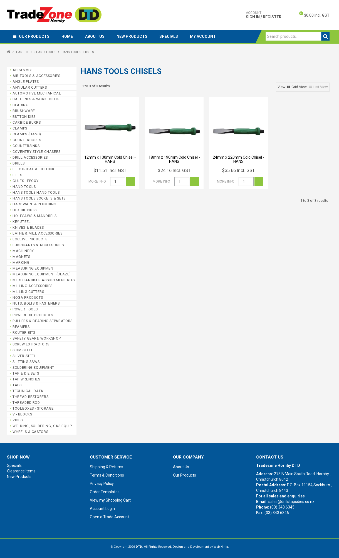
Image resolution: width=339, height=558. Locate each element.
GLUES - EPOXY (25, 181)
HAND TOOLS (24, 187)
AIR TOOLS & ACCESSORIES (36, 76)
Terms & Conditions (107, 475)
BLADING (20, 105)
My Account (213, 36)
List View (320, 87)
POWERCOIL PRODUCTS (33, 315)
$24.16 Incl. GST (174, 170)
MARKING (21, 262)
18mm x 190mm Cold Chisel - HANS (174, 159)
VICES (18, 420)
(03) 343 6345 (282, 507)
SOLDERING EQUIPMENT (33, 367)
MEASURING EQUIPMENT (34, 268)
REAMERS (21, 327)
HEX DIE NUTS (25, 210)
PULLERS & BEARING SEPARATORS (43, 321)
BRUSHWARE (24, 111)
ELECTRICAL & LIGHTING (34, 169)
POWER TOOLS (25, 309)
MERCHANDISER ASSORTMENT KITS (44, 280)
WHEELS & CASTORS (30, 432)
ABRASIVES (23, 70)
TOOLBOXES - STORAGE (33, 408)
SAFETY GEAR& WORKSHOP (37, 338)
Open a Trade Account (109, 517)
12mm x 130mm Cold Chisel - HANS (110, 159)
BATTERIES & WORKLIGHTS (36, 99)
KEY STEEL (22, 222)
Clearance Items (21, 471)
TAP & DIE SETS (26, 373)
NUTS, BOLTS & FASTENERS (36, 303)
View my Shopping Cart (110, 500)
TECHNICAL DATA (28, 391)
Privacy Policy (102, 483)
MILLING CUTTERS (28, 292)
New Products (138, 36)
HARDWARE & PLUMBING (34, 204)
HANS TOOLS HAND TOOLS (36, 52)
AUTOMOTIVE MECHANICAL (37, 93)
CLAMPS (20, 128)
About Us (99, 36)
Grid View (299, 87)
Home (70, 36)
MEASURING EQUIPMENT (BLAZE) (42, 274)
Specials (177, 36)
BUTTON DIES (24, 116)
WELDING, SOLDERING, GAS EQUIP (42, 426)
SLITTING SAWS (26, 362)
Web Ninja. (221, 547)
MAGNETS (21, 257)
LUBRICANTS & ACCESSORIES (38, 245)
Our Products (35, 36)
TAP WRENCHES (26, 379)
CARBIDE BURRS (27, 122)
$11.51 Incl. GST (110, 170)
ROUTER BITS (24, 332)
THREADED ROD (26, 402)
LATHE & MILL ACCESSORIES (37, 233)
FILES (17, 175)
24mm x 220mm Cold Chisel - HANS (238, 159)
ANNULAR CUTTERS (30, 87)
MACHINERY (23, 251)
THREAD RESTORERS (30, 397)
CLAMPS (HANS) (27, 134)
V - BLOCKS (22, 414)
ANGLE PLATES (26, 81)
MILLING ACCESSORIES (33, 286)
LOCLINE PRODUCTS (30, 239)
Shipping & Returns (106, 467)
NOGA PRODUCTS (28, 297)
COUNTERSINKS (26, 146)
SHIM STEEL (23, 350)
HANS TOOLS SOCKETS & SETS (39, 198)
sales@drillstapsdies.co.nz (291, 501)
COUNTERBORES (27, 140)
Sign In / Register (263, 15)
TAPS (17, 385)
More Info (97, 181)
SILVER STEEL (24, 356)
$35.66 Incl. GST (238, 170)
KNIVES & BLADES (28, 227)
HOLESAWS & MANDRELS (35, 216)
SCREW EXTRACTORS (31, 344)
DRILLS (19, 163)
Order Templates (105, 492)
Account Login (102, 508)
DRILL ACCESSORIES (30, 157)
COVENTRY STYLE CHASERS (37, 152)
